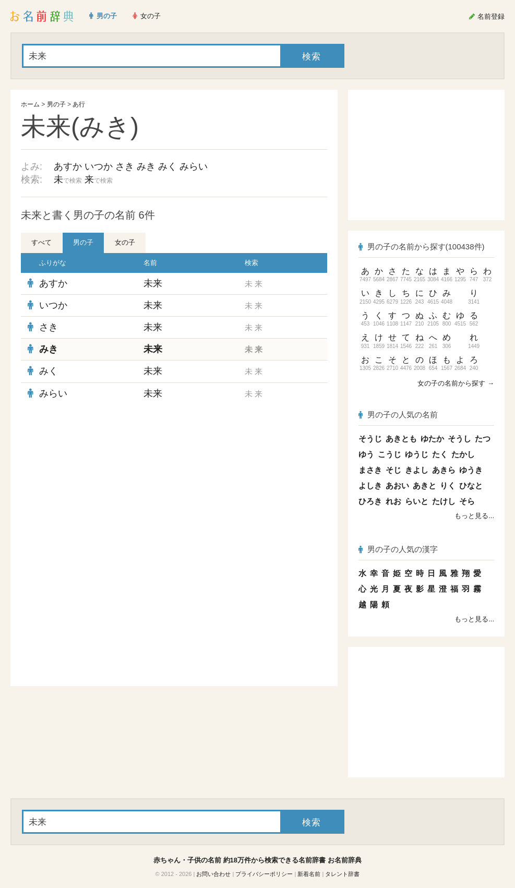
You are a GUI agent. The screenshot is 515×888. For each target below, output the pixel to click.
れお (393, 501)
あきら (444, 469)
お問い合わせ (213, 874)
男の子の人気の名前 (398, 414)
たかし (463, 454)
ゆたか (432, 438)
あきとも (401, 438)
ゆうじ (416, 454)
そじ (393, 469)
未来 (152, 283)
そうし (459, 438)
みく (167, 166)
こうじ (389, 454)
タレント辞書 (342, 874)
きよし (416, 469)
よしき (370, 485)
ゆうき (471, 469)
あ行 (79, 104)
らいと (416, 501)
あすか (68, 166)
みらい (193, 166)
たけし (444, 501)
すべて (41, 242)
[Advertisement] (174, 480)
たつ (482, 438)
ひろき (370, 501)
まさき (370, 469)
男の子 (56, 104)
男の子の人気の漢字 (398, 549)
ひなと (471, 485)
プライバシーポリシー (264, 874)
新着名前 (308, 874)
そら (467, 501)
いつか (99, 166)
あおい (397, 485)
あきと (424, 485)
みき (146, 166)
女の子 (125, 242)
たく (440, 454)
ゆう (366, 454)
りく (448, 485)
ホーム (30, 104)
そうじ (370, 438)
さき (124, 166)
